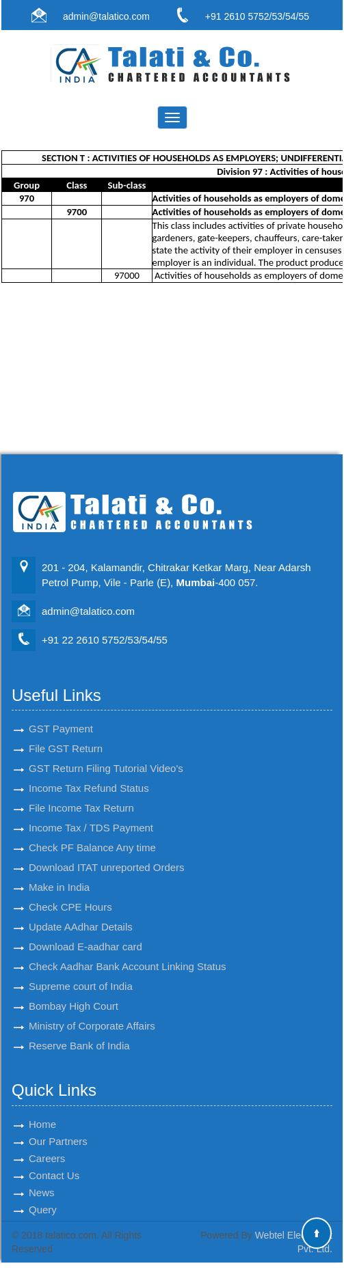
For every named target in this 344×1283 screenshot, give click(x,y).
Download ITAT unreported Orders (107, 855)
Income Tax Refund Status (89, 776)
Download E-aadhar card (85, 934)
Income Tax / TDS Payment (91, 815)
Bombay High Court (73, 993)
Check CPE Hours (70, 894)
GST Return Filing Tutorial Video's (106, 756)
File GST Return (66, 736)
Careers (47, 1146)
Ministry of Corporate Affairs (92, 1013)
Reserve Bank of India (79, 1033)
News (42, 1180)
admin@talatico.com (106, 16)
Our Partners (58, 1129)
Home (42, 1112)
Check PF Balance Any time (92, 835)
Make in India (59, 875)
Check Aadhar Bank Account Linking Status (127, 954)
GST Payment (61, 716)
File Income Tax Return (81, 795)
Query (43, 1197)
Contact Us (54, 1163)
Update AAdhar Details (81, 914)
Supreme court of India (81, 974)
